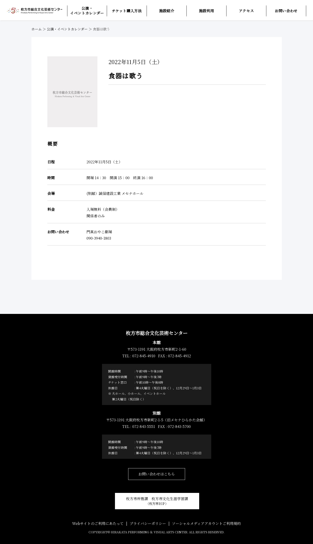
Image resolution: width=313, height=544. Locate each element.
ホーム (36, 29)
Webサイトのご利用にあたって (98, 523)
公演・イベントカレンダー (67, 29)
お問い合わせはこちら (156, 474)
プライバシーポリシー (148, 523)
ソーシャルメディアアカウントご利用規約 (206, 523)
